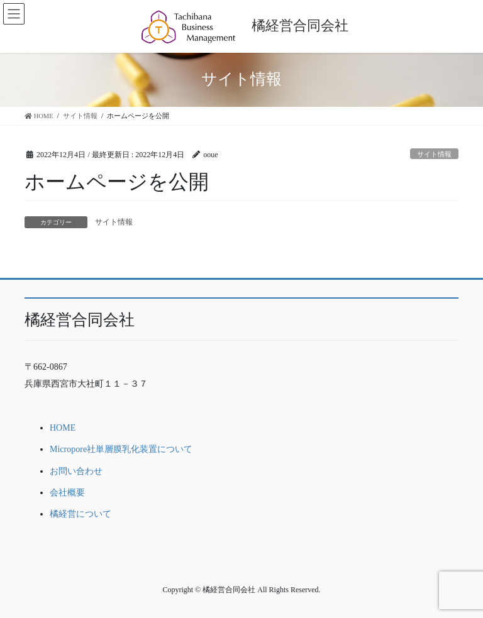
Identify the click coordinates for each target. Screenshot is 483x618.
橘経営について (80, 514)
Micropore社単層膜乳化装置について (121, 449)
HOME (62, 428)
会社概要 (67, 492)
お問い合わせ (76, 471)
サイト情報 (434, 154)
